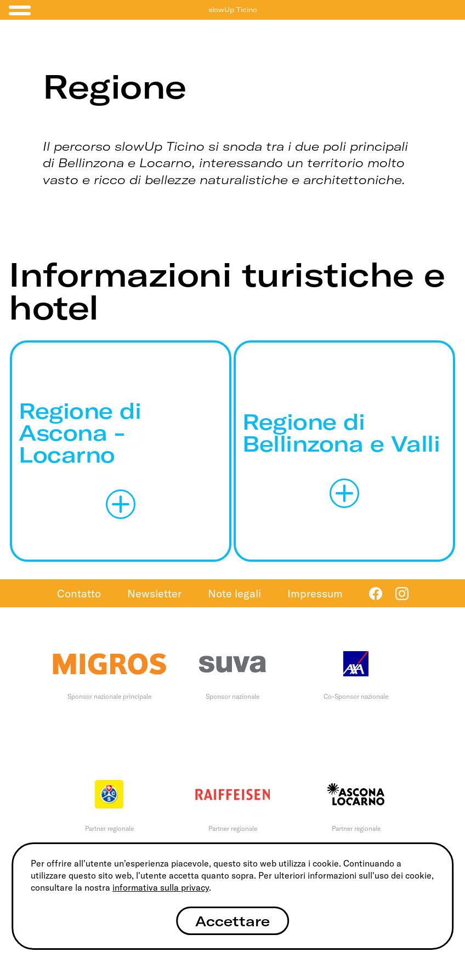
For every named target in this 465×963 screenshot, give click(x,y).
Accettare (232, 921)
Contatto (79, 593)
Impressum (315, 593)
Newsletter (154, 593)
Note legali (234, 593)
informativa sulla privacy (160, 887)
